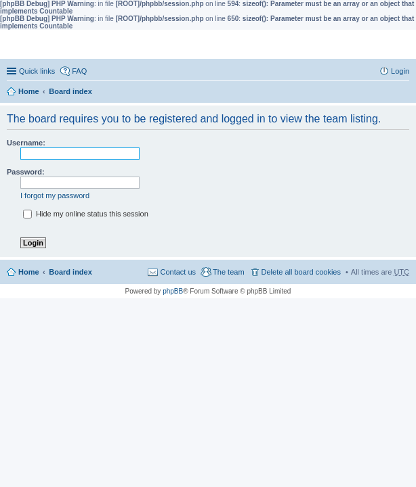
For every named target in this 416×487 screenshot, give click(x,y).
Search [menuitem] (403, 92)
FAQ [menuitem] (79, 71)
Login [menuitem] (400, 71)
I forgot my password (54, 195)
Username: (26, 143)
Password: (26, 172)
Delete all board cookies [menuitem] (301, 272)
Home (28, 91)
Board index (70, 91)
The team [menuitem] (228, 272)
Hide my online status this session (85, 214)
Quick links (37, 71)
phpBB (173, 291)
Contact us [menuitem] (178, 272)
